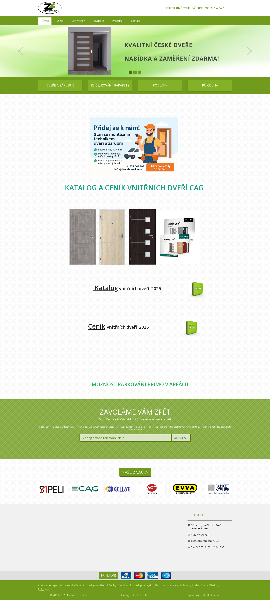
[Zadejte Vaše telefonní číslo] (125, 438)
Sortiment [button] (77, 20)
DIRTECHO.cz (140, 595)
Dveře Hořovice (77, 595)
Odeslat (181, 438)
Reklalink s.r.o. (210, 595)
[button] (20, 51)
